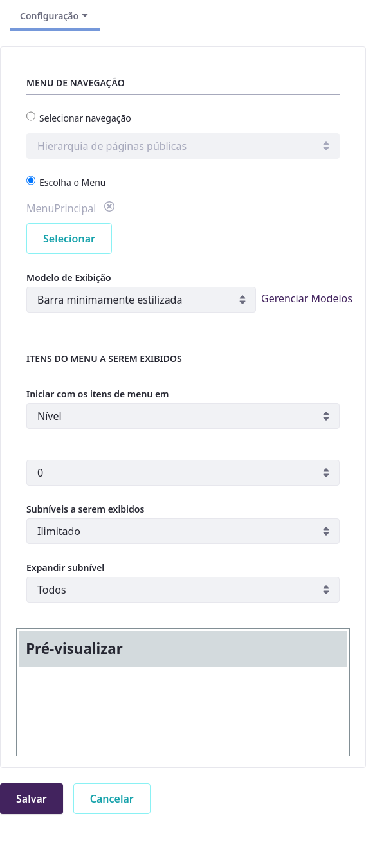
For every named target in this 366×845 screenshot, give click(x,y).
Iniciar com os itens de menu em (97, 394)
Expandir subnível (65, 567)
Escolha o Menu (65, 182)
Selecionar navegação (78, 117)
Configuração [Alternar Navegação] (54, 16)
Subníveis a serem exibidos (85, 509)
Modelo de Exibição (68, 277)
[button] (109, 208)
